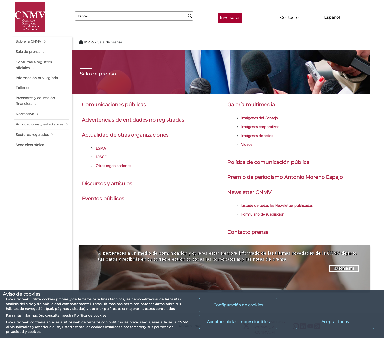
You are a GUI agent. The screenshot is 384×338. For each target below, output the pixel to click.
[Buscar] (189, 16)
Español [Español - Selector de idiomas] (332, 17)
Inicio (89, 42)
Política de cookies (90, 315)
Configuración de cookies (238, 305)
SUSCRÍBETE (344, 268)
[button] (41, 42)
